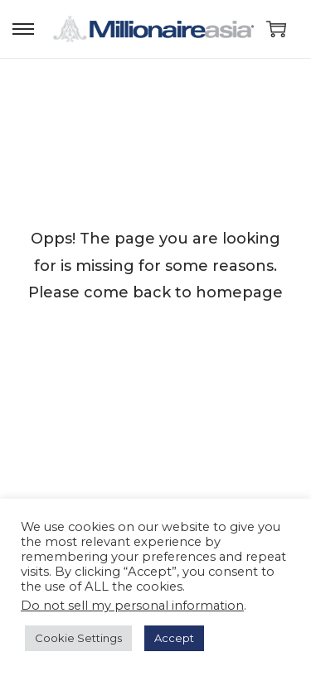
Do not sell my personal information (132, 605)
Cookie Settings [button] (78, 638)
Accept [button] (174, 638)
